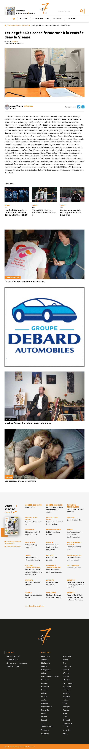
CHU (64, 663)
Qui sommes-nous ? (13, 656)
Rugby (43, 713)
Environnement (68, 683)
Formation (66, 690)
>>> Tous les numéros (34, 606)
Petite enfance (46, 706)
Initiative (44, 696)
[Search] (71, 11)
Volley (65, 733)
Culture (44, 673)
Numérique (45, 703)
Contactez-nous (12, 660)
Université (66, 730)
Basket (65, 660)
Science (44, 717)
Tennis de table (46, 727)
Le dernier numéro (22, 13)
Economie (71, 18)
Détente (66, 673)
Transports (45, 730)
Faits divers (67, 686)
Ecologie (66, 676)
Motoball (66, 700)
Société (44, 720)
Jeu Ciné (24, 18)
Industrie (66, 693)
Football (44, 690)
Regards (57, 18)
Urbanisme (45, 733)
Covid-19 (66, 670)
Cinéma (44, 666)
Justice (44, 700)
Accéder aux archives (13, 546)
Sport (7, 205)
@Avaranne (28, 106)
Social (65, 717)
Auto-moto (45, 660)
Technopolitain (40, 18)
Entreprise (45, 683)
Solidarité (66, 720)
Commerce (67, 666)
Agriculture (45, 656)
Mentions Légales (12, 666)
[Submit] (81, 11)
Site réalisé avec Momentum (16, 663)
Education (26, 25)
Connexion (31, 747)
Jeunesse (66, 696)
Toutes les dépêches (14, 25)
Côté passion (46, 670)
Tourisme (66, 727)
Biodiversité (45, 663)
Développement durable (50, 676)
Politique (66, 706)
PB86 (65, 703)
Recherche (45, 710)
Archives (32, 13)
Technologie (67, 723)
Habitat (44, 693)
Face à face (45, 686)
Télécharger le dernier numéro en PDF (13, 542)
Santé (65, 713)
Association (67, 656)
